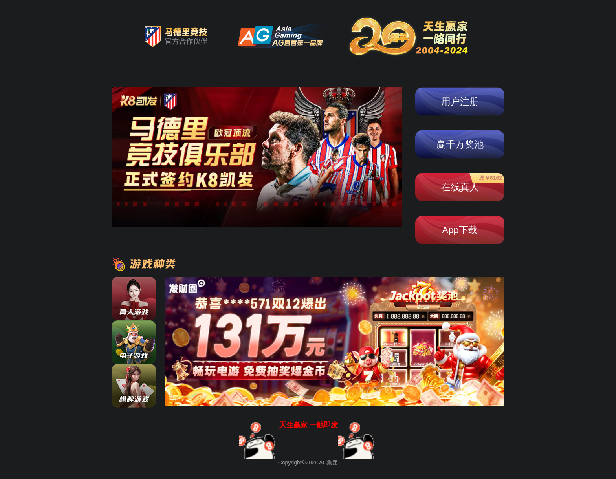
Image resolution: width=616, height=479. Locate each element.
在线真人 (471, 183)
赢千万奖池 (460, 144)
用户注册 (460, 101)
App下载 (460, 230)
